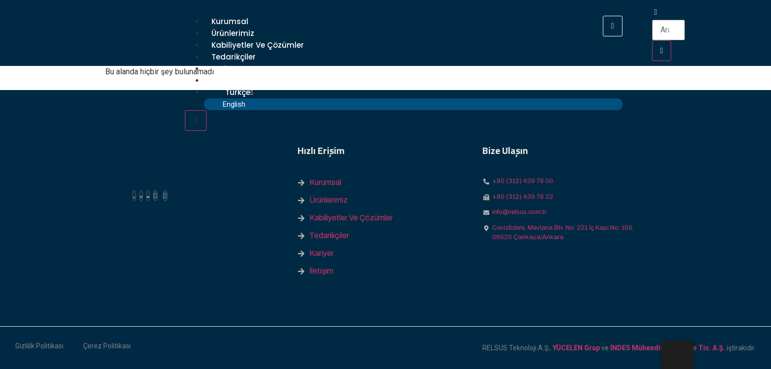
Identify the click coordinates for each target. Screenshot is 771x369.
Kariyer (224, 68)
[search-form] (668, 30)
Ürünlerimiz (232, 33)
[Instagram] (141, 195)
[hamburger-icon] (613, 26)
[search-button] (662, 50)
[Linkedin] (148, 195)
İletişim (225, 80)
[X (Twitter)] (134, 195)
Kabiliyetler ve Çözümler (257, 45)
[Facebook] (155, 195)
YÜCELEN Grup (576, 348)
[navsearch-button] (655, 12)
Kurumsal (229, 21)
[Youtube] (165, 195)
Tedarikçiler (233, 57)
